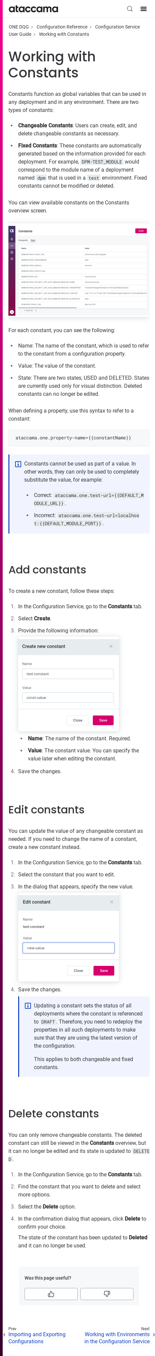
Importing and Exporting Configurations (37, 1338)
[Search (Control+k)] (130, 9)
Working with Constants (64, 34)
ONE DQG (19, 26)
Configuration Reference (62, 26)
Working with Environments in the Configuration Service (117, 1338)
